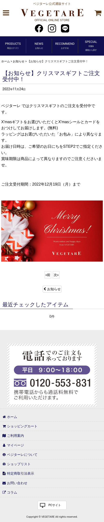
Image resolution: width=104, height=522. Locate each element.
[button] (6, 13)
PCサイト (54, 505)
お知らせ (52, 289)
